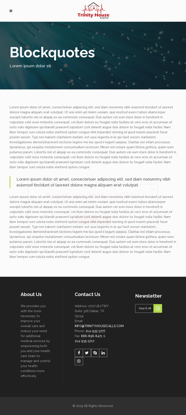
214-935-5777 (95, 331)
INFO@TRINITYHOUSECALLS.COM (99, 326)
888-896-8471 (91, 336)
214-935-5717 (84, 341)
